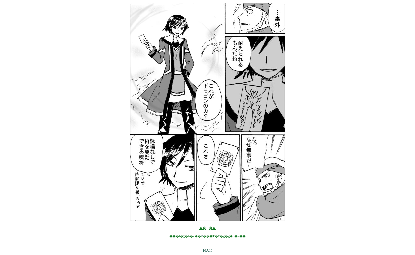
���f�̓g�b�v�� (185, 236)
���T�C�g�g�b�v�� (224, 236)
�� (202, 228)
